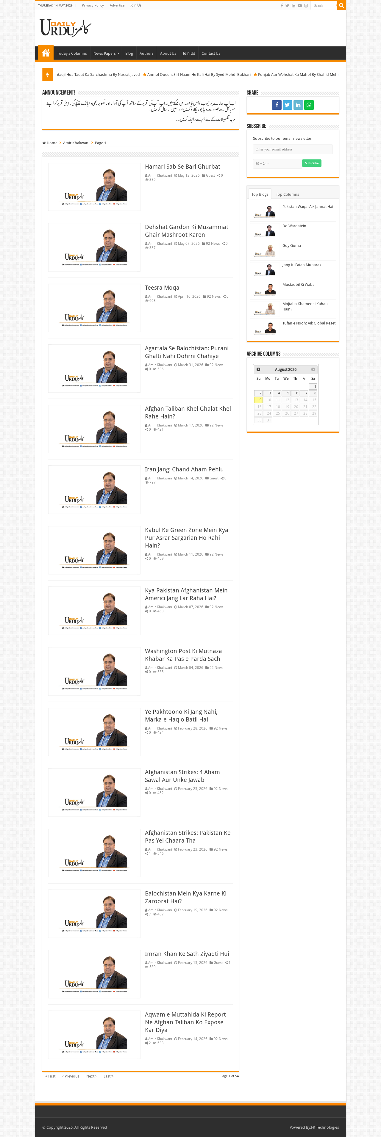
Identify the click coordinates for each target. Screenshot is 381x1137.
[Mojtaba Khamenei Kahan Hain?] (264, 309)
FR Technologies (325, 1127)
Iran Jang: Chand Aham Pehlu (184, 469)
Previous (70, 1076)
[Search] (341, 5)
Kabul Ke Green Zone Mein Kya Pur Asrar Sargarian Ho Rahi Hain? (186, 537)
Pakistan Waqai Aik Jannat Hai (307, 206)
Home (46, 52)
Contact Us (211, 53)
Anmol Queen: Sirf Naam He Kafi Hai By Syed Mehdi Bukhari (211, 74)
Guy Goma (291, 245)
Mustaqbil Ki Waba (298, 284)
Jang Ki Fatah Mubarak (301, 265)
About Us (168, 53)
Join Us (135, 5)
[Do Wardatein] (264, 231)
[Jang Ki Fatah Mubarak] (264, 270)
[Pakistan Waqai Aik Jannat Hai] (264, 211)
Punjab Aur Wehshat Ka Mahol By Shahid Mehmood (315, 74)
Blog (129, 53)
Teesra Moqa (162, 287)
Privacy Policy (93, 5)
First (50, 1076)
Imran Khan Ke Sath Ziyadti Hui (187, 953)
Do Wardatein (294, 226)
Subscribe (311, 163)
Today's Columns (72, 53)
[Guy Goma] (264, 250)
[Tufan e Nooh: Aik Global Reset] (264, 328)
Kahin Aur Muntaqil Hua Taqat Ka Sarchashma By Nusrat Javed (98, 74)
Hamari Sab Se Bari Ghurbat (182, 166)
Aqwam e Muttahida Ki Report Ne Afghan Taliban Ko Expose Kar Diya (185, 1022)
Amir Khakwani (160, 175)
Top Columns (287, 194)
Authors (147, 53)
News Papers (104, 53)
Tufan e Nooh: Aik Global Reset (308, 323)
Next (91, 1076)
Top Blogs (260, 194)
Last (108, 1076)
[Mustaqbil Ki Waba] (264, 289)
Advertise (117, 5)
